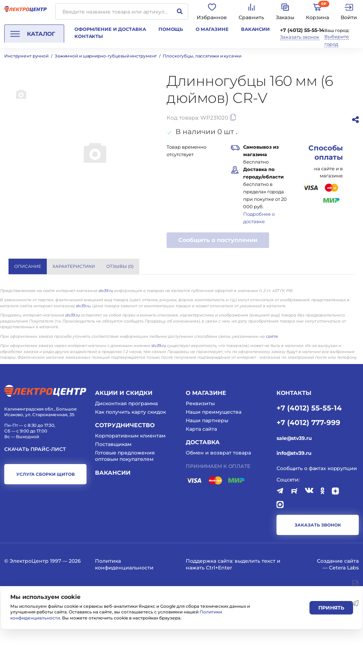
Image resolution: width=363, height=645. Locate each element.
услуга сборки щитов (45, 533)
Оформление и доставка (110, 29)
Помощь (170, 29)
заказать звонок (318, 583)
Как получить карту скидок (130, 471)
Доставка (203, 501)
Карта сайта (201, 488)
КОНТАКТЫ (294, 451)
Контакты (88, 36)
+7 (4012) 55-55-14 (302, 30)
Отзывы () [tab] (120, 266)
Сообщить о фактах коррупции (317, 527)
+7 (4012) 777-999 (308, 481)
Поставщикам (113, 503)
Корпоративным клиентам (130, 494)
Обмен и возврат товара (218, 512)
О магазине (212, 29)
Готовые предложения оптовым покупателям (125, 515)
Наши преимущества (213, 471)
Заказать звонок (299, 37)
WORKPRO (271, 294)
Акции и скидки (123, 451)
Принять (331, 608)
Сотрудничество (125, 484)
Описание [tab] (27, 266)
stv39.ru (106, 349)
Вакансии (255, 29)
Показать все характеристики (296, 266)
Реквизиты (200, 462)
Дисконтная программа (126, 462)
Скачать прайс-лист (35, 508)
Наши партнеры (207, 479)
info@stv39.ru (294, 512)
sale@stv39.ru (294, 497)
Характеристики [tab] (73, 266)
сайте (272, 395)
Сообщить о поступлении (217, 240)
